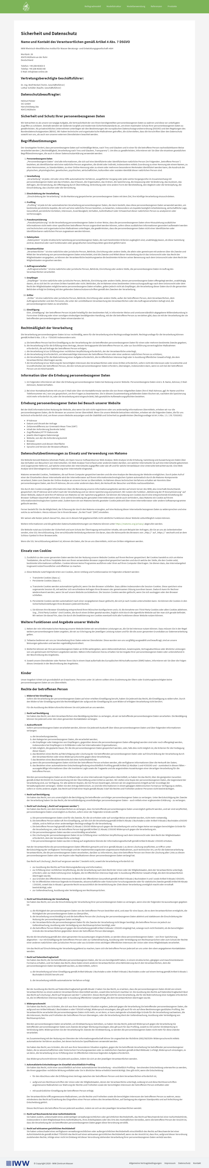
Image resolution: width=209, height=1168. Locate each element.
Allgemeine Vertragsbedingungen (145, 1163)
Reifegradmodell (93, 6)
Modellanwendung (136, 6)
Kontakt (197, 1163)
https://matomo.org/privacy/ (130, 523)
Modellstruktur (114, 6)
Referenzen (156, 6)
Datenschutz (184, 1163)
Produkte (172, 6)
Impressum (169, 1163)
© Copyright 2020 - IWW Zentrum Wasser (53, 1163)
